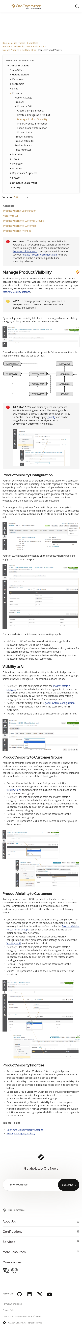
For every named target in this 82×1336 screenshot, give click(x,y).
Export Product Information (32, 128)
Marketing (17, 154)
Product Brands (23, 145)
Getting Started (20, 74)
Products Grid (24, 106)
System (15, 177)
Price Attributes (23, 149)
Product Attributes (24, 141)
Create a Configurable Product (33, 114)
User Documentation (20, 60)
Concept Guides (18, 65)
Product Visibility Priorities (17, 230)
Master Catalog (22, 97)
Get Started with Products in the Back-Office (23, 46)
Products (16, 93)
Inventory (16, 163)
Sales (14, 88)
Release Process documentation (39, 254)
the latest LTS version (25, 251)
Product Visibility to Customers (19, 225)
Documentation (10, 43)
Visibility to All (10, 215)
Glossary (15, 187)
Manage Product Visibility (32, 119)
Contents (8, 205)
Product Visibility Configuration (19, 210)
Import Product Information (32, 123)
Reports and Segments (24, 173)
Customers (17, 84)
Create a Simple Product (30, 110)
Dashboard (17, 79)
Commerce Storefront (22, 182)
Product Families (23, 136)
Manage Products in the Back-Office (19, 50)
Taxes (15, 159)
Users (22, 43)
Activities (16, 168)
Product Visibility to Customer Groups (23, 220)
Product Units (24, 132)
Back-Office (32, 43)
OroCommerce (16, 1209)
